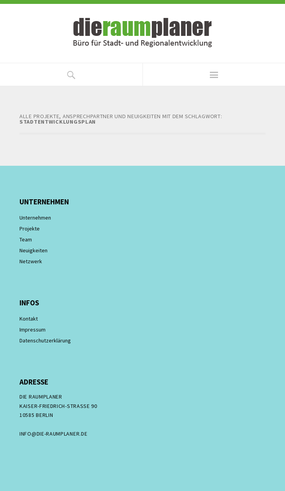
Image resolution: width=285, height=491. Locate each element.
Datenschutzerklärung (45, 340)
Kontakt (28, 318)
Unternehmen (35, 217)
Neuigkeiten (33, 250)
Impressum (32, 329)
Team (25, 239)
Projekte (29, 228)
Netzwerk (30, 261)
